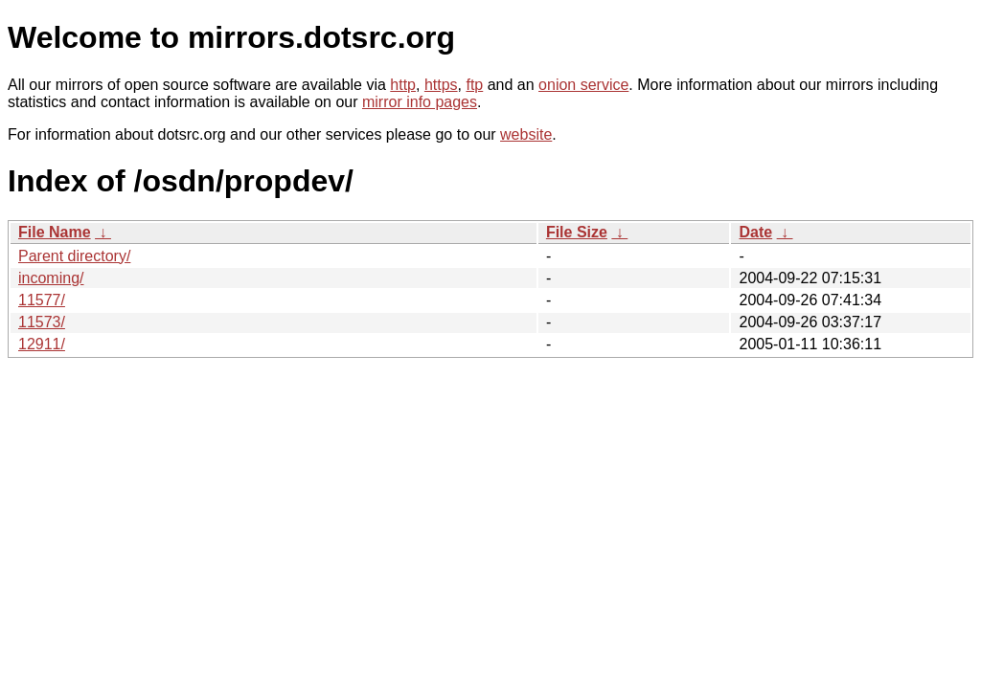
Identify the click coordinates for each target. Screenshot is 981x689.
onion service (583, 85)
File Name (54, 232)
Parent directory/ (74, 256)
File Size (576, 232)
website (526, 134)
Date (755, 232)
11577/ (41, 300)
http (403, 85)
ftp (474, 85)
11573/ (41, 322)
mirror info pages (419, 102)
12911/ (41, 344)
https (441, 85)
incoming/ (50, 278)
